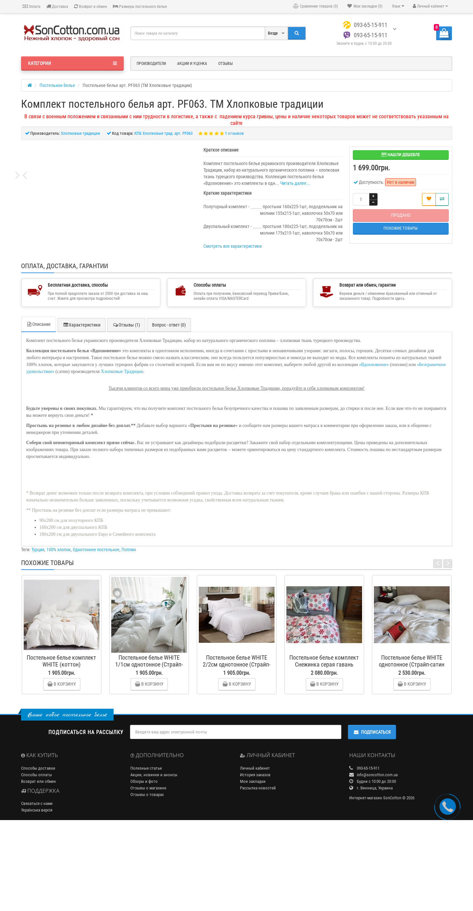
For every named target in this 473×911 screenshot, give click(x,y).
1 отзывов (234, 133)
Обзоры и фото (144, 865)
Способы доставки (38, 852)
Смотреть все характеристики (232, 246)
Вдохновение (374, 448)
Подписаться (372, 816)
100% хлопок (58, 634)
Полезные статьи (146, 852)
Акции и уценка (192, 63)
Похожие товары (400, 228)
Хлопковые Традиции (122, 455)
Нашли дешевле (400, 154)
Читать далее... (295, 183)
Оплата (31, 6)
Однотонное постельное (96, 634)
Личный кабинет (255, 852)
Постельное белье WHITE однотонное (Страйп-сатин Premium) (411, 748)
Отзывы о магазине (148, 872)
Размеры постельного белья (140, 6)
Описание (38, 408)
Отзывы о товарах (147, 878)
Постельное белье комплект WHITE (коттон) (61, 745)
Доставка (57, 6)
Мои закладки (253, 865)
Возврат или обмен (38, 865)
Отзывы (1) (126, 409)
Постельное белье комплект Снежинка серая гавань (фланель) (324, 748)
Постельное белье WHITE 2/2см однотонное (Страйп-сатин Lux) (236, 748)
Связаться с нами (37, 887)
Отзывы (225, 63)
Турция (37, 634)
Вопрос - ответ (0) (169, 409)
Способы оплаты (36, 859)
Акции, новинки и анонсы (153, 859)
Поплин (128, 634)
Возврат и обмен (90, 6)
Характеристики (81, 409)
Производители (151, 63)
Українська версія (36, 894)
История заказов (255, 859)
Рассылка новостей (258, 872)
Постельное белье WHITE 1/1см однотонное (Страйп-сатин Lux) (149, 748)
